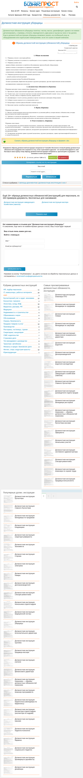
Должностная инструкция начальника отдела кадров (25, 603)
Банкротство (37, 15)
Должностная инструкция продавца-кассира (25, 651)
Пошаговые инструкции (50, 11)
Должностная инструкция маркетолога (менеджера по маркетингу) (26, 702)
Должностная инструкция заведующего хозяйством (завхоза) (65, 373)
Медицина (7, 309)
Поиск (75, 7)
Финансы (24, 11)
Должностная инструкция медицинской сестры (25, 613)
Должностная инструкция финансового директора (25, 670)
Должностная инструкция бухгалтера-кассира (65, 422)
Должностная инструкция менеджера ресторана (65, 401)
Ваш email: (41, 166)
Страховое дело (9, 338)
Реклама (72, 15)
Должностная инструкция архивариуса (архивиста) (25, 758)
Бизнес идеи (35, 11)
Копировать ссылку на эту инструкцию (42, 162)
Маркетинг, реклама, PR (12, 307)
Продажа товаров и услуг (13, 324)
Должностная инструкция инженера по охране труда (65, 470)
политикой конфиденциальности (29, 276)
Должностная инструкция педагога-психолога (25, 729)
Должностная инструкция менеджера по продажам (65, 305)
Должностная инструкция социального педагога (25, 749)
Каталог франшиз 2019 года (19, 15)
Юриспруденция (9, 352)
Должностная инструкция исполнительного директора (26, 632)
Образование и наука (11, 315)
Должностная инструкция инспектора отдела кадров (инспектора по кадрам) (25, 711)
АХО (5, 295)
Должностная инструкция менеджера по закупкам (65, 324)
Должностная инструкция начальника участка (65, 441)
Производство (8, 327)
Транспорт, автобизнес (12, 344)
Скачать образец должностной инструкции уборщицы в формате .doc (41, 141)
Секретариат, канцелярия (13, 332)
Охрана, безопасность (12, 321)
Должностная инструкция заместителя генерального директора (65, 335)
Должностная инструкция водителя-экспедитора (65, 363)
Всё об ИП (15, 11)
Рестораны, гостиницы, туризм (15, 329)
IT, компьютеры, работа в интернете (17, 292)
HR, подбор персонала (12, 289)
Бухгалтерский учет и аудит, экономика (18, 298)
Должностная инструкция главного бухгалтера (65, 382)
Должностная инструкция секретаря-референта (25, 536)
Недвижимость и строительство (15, 312)
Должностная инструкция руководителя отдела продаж (66, 392)
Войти (75, 2)
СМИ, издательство (11, 335)
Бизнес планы (66, 11)
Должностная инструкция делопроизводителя (65, 353)
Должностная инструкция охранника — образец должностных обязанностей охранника (66, 413)
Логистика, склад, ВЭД (12, 304)
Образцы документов (51, 15)
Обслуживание (9, 318)
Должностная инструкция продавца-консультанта (65, 480)
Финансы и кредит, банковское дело (17, 347)
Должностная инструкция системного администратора (66, 451)
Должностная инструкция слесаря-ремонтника (65, 460)
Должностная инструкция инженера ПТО (65, 295)
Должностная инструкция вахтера (55, 202)
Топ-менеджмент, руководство (15, 341)
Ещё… (64, 15)
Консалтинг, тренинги (11, 301)
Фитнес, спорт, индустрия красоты (16, 349)
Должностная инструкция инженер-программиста (25, 691)
